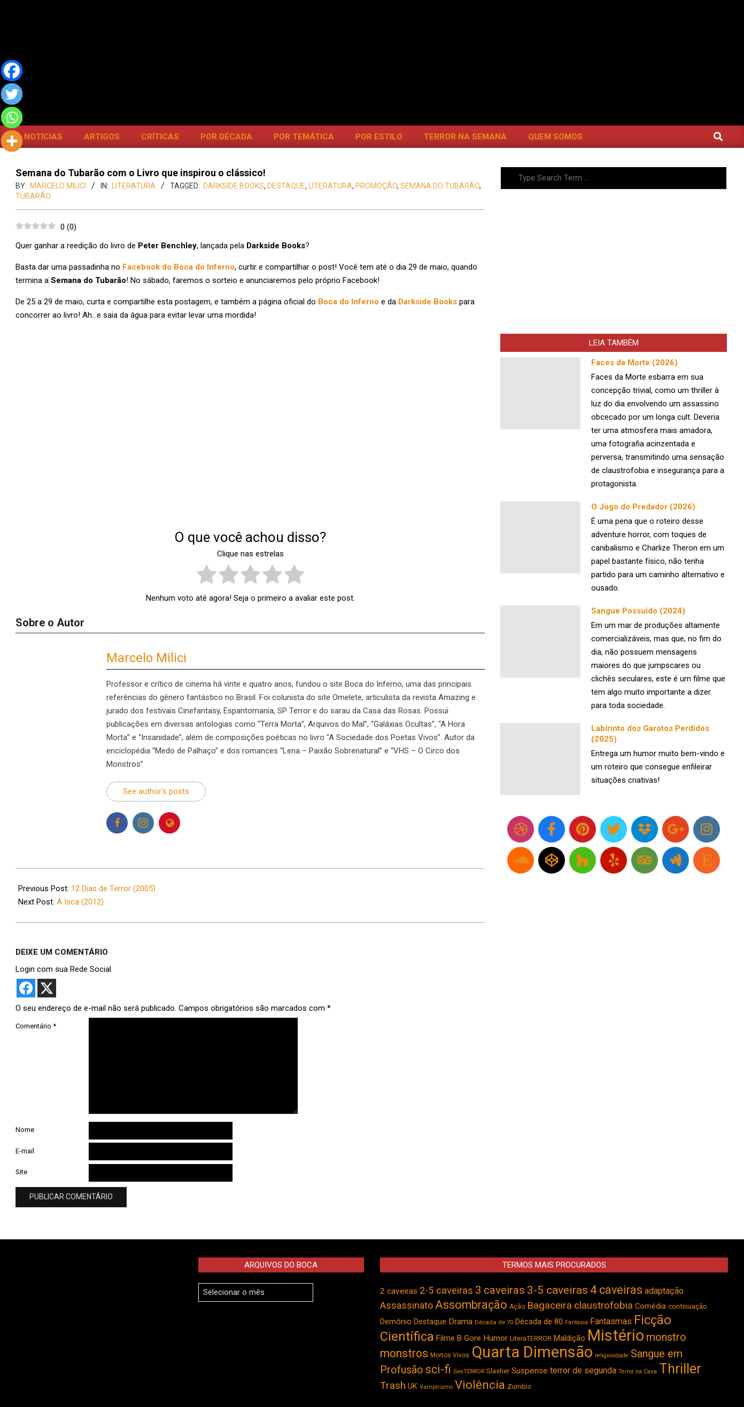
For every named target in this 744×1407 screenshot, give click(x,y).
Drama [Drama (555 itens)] (460, 1321)
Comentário (35, 1026)
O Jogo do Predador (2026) (643, 507)
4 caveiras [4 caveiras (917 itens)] (616, 1289)
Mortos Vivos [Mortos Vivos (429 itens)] (449, 1355)
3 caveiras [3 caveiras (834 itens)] (500, 1290)
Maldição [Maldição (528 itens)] (569, 1338)
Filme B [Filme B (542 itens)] (449, 1338)
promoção (376, 186)
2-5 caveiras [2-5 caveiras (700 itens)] (446, 1290)
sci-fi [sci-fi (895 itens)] (438, 1369)
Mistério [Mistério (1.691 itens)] (615, 1335)
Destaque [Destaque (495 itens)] (430, 1321)
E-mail (24, 1151)
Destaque (286, 186)
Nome (24, 1130)
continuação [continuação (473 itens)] (687, 1306)
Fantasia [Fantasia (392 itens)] (576, 1322)
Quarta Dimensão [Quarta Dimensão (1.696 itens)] (532, 1352)
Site (21, 1172)
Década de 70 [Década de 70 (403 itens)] (494, 1322)
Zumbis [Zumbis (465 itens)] (519, 1386)
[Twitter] (11, 94)
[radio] (206, 576)
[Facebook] (11, 70)
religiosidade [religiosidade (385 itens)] (612, 1355)
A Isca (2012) (80, 902)
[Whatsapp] (11, 117)
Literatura (134, 186)
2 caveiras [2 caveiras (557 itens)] (398, 1291)
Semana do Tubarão (439, 186)
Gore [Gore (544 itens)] (472, 1338)
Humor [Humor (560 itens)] (495, 1338)
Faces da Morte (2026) (634, 362)
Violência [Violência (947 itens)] (480, 1385)
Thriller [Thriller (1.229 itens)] (680, 1369)
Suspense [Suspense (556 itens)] (529, 1370)
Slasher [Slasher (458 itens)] (497, 1371)
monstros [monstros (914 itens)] (404, 1353)
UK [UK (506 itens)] (412, 1386)
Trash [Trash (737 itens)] (393, 1385)
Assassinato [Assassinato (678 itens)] (406, 1305)
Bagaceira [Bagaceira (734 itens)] (549, 1305)
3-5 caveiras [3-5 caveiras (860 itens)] (557, 1290)
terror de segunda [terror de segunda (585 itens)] (583, 1370)
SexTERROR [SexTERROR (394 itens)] (468, 1371)
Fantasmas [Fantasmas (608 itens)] (611, 1321)
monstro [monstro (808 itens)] (666, 1337)
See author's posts (156, 791)
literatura (330, 186)
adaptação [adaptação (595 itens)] (664, 1291)
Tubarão (33, 196)
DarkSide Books (233, 186)
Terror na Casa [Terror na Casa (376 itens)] (637, 1371)
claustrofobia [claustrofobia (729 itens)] (603, 1305)
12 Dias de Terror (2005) (113, 888)
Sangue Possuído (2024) (638, 611)
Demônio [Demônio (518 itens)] (396, 1321)
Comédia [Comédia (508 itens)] (650, 1306)
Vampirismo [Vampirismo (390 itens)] (436, 1387)
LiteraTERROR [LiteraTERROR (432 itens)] (531, 1338)
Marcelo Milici (146, 657)
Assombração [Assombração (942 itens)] (471, 1304)
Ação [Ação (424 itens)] (517, 1306)
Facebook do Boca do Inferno (178, 267)
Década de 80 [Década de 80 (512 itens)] (539, 1321)
